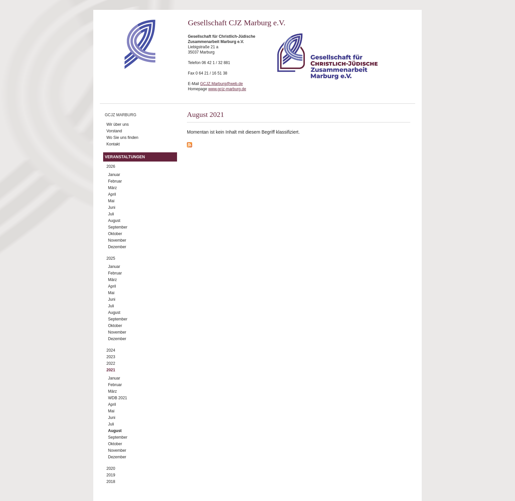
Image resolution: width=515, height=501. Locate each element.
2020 (110, 468)
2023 (110, 357)
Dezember (117, 247)
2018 (110, 481)
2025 (110, 258)
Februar (115, 181)
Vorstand (114, 131)
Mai (111, 201)
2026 (110, 166)
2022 (110, 363)
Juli (111, 214)
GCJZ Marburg (120, 115)
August (114, 220)
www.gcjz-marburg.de (227, 89)
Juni (111, 207)
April (112, 194)
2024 (110, 350)
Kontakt (113, 144)
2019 (110, 475)
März (112, 187)
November (117, 240)
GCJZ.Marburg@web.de (221, 83)
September (117, 227)
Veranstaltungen (125, 157)
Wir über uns (117, 124)
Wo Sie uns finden (122, 137)
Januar (114, 174)
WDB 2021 (117, 398)
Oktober (115, 233)
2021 (110, 370)
